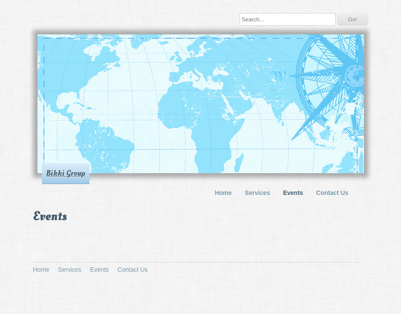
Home (223, 192)
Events (293, 192)
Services (257, 192)
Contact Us (332, 192)
